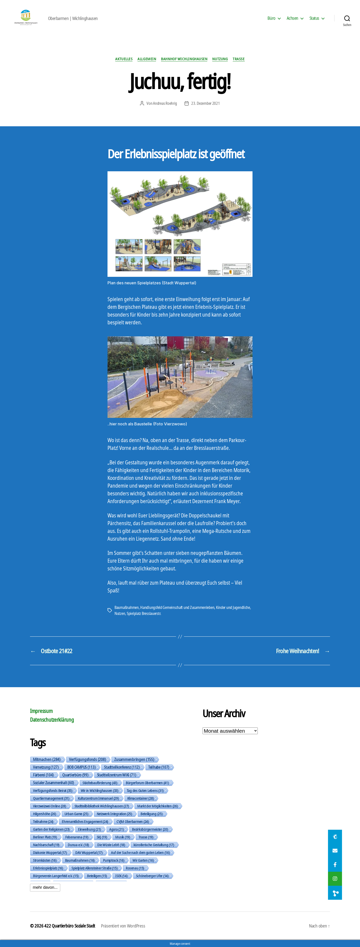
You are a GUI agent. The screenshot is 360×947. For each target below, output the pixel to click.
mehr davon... (45, 887)
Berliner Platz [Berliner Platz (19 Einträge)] (45, 836)
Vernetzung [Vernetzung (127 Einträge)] (46, 767)
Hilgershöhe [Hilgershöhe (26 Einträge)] (44, 813)
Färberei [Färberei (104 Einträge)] (43, 775)
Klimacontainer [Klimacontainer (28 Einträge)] (140, 798)
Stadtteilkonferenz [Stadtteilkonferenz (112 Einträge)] (122, 767)
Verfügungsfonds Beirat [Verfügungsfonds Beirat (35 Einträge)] (52, 790)
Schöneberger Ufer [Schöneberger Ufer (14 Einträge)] (152, 875)
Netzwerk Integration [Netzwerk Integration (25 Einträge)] (114, 813)
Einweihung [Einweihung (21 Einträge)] (89, 829)
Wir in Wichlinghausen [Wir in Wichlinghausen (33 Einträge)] (99, 790)
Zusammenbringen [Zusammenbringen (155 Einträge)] (134, 759)
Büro (272, 18)
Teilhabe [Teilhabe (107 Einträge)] (158, 767)
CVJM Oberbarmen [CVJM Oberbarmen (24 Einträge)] (132, 821)
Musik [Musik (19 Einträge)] (122, 836)
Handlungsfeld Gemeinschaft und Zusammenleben (177, 607)
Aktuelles (123, 59)
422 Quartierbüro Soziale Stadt (69, 926)
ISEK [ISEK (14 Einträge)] (121, 875)
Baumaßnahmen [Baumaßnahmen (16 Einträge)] (79, 860)
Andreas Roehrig (165, 103)
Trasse (238, 59)
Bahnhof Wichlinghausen (184, 59)
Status (314, 18)
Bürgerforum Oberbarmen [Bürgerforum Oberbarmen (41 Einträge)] (147, 782)
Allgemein (147, 59)
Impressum (41, 710)
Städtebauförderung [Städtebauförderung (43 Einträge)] (99, 782)
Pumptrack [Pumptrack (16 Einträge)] (113, 860)
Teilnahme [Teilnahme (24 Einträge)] (43, 821)
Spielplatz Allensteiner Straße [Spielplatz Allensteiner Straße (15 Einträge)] (95, 867)
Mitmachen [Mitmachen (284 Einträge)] (46, 759)
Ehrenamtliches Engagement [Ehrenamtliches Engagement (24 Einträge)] (85, 821)
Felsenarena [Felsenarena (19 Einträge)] (76, 836)
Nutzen (119, 613)
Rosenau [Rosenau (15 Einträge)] (135, 867)
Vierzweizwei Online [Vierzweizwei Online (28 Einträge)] (49, 805)
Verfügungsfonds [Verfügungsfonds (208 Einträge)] (87, 759)
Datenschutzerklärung (52, 719)
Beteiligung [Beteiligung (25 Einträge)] (151, 813)
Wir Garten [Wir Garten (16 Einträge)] (143, 860)
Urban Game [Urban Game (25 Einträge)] (76, 813)
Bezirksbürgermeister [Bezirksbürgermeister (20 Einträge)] (150, 829)
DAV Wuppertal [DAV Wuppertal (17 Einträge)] (88, 852)
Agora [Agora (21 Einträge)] (116, 829)
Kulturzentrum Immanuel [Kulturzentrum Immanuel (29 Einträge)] (98, 798)
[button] (335, 893)
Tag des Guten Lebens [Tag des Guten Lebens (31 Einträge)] (145, 790)
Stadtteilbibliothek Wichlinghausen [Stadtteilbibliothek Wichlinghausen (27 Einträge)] (101, 805)
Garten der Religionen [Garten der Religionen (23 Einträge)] (51, 829)
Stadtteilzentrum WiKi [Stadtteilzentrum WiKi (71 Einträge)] (116, 775)
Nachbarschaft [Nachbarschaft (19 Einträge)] (46, 844)
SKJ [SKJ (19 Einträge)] (102, 836)
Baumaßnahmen (126, 607)
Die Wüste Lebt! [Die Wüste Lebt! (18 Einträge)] (111, 844)
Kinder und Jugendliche (233, 607)
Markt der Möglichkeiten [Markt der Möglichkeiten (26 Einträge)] (157, 805)
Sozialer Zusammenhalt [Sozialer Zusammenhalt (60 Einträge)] (53, 782)
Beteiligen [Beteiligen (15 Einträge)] (97, 875)
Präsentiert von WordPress (123, 926)
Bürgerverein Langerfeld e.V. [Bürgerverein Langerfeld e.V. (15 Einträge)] (55, 875)
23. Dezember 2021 (205, 103)
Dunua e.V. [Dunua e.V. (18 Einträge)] (78, 844)
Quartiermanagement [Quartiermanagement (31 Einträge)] (51, 798)
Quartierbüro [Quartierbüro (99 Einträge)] (75, 775)
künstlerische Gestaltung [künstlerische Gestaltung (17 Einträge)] (154, 844)
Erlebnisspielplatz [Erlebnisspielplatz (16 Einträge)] (48, 867)
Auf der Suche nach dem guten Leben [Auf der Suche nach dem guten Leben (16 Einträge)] (140, 852)
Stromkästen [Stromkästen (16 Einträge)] (44, 860)
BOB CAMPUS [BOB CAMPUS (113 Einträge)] (81, 767)
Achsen (292, 18)
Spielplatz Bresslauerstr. (144, 613)
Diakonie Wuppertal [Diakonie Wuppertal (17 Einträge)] (50, 852)
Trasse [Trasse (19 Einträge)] (145, 836)
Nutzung (220, 59)
